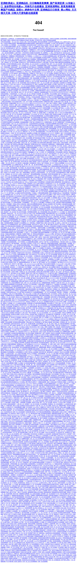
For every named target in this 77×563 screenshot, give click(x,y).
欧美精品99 (54, 375)
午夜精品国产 (41, 284)
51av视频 (20, 363)
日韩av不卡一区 (71, 197)
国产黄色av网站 (62, 56)
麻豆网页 (14, 416)
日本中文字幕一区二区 (58, 396)
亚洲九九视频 (59, 520)
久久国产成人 (38, 105)
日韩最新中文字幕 (50, 202)
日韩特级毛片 (4, 56)
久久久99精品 (16, 86)
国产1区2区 (64, 249)
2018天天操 (4, 246)
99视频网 (21, 473)
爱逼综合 (66, 462)
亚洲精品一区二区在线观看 (17, 81)
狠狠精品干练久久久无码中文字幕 (48, 111)
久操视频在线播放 (20, 506)
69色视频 (16, 59)
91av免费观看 (69, 138)
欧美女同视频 (19, 490)
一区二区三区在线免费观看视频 (11, 256)
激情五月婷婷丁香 (22, 457)
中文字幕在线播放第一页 (58, 473)
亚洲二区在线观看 (48, 238)
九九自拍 (66, 514)
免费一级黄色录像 (38, 270)
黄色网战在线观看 (38, 101)
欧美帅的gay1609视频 (47, 117)
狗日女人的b (7, 514)
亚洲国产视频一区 (12, 78)
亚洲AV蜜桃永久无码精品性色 (62, 60)
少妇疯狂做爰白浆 (50, 386)
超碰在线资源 (16, 117)
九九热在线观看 (49, 426)
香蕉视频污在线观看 (67, 119)
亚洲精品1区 (16, 306)
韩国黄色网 (37, 259)
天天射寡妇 (61, 547)
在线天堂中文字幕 (32, 54)
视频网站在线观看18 (56, 552)
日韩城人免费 (50, 60)
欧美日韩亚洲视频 (33, 371)
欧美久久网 (23, 42)
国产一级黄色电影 (6, 430)
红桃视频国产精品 (46, 166)
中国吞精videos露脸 (6, 298)
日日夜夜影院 (72, 273)
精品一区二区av (19, 112)
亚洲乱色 (52, 271)
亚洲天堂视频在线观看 (66, 445)
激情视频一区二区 (62, 78)
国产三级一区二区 (25, 397)
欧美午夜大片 (36, 224)
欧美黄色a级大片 (10, 48)
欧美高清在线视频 (70, 437)
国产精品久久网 (59, 234)
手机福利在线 (57, 317)
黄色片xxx (44, 479)
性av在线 (21, 90)
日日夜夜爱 (19, 270)
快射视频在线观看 (41, 213)
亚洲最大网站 (42, 112)
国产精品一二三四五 (64, 108)
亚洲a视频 (18, 249)
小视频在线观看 (59, 144)
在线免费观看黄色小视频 (56, 158)
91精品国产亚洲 (24, 199)
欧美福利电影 (38, 145)
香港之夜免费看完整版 (47, 336)
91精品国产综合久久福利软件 (59, 497)
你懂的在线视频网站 (31, 147)
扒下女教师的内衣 (12, 97)
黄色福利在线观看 (27, 514)
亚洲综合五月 (23, 62)
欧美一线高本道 (5, 440)
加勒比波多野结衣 (23, 235)
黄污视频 (68, 232)
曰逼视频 (38, 363)
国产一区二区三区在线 (42, 191)
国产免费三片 (11, 490)
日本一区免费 (60, 229)
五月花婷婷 (54, 293)
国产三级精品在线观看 (25, 224)
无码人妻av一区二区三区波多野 (63, 303)
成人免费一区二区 (36, 416)
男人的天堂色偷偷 (47, 196)
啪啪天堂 (27, 386)
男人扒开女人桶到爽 (25, 372)
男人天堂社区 (10, 150)
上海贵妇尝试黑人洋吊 (7, 364)
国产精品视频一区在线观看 (29, 512)
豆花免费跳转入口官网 (21, 352)
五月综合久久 (15, 500)
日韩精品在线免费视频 (10, 369)
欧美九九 (27, 156)
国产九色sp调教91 (48, 194)
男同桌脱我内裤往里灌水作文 (45, 216)
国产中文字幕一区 (28, 270)
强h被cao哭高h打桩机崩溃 (40, 70)
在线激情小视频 (55, 451)
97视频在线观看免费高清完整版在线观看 (16, 355)
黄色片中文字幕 (16, 139)
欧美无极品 (14, 179)
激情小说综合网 (64, 81)
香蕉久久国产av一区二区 (23, 413)
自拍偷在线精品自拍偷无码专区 (13, 446)
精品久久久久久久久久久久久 (38, 103)
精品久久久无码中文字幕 (22, 297)
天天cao (27, 182)
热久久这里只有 (63, 441)
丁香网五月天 (35, 186)
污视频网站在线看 (63, 273)
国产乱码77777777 (18, 120)
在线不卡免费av (69, 522)
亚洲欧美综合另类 (36, 144)
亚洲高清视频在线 (15, 487)
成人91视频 (68, 460)
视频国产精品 (40, 223)
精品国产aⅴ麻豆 (5, 438)
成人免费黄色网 (50, 75)
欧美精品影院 (16, 401)
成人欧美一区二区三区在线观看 (63, 459)
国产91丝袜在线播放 (27, 226)
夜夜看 (13, 251)
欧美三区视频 (28, 230)
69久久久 (46, 120)
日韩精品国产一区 (8, 221)
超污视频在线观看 (69, 156)
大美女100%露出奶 (50, 432)
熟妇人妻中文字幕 (11, 492)
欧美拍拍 (12, 267)
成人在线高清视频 (36, 117)
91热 (15, 556)
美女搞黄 (49, 331)
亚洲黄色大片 (55, 423)
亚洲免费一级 (44, 493)
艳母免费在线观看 (48, 127)
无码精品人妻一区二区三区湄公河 (22, 478)
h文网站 (68, 43)
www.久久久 (26, 453)
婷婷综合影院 (48, 438)
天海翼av (34, 193)
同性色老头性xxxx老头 (50, 531)
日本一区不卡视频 (28, 101)
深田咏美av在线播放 (12, 90)
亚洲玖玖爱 (10, 213)
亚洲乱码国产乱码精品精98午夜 (35, 341)
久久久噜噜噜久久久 (25, 330)
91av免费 (64, 51)
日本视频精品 (46, 87)
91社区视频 (39, 451)
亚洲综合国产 (14, 67)
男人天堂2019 (16, 128)
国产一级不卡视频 (22, 158)
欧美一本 (35, 262)
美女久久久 (9, 254)
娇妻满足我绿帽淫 (63, 161)
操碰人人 (55, 196)
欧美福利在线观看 (41, 86)
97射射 (45, 160)
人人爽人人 (27, 232)
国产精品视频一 (16, 243)
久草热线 (70, 423)
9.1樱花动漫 (41, 426)
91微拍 (32, 453)
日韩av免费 (52, 380)
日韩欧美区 (56, 216)
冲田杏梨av (33, 223)
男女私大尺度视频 (16, 317)
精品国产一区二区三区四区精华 (63, 45)
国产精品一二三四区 (69, 383)
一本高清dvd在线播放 (41, 76)
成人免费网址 (54, 360)
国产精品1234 (14, 273)
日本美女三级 (10, 182)
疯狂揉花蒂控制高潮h (42, 408)
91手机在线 (64, 533)
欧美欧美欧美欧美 (28, 95)
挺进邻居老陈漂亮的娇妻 (27, 177)
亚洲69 (61, 311)
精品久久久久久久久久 (13, 415)
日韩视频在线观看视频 (37, 119)
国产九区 (56, 465)
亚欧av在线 (70, 56)
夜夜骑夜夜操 (47, 492)
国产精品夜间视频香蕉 (18, 497)
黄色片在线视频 (54, 120)
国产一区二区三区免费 (56, 64)
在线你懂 (58, 202)
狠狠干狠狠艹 (68, 207)
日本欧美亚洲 (35, 539)
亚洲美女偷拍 (33, 139)
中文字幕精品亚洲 (17, 138)
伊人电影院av (48, 248)
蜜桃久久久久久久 (51, 199)
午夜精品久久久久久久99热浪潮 (42, 355)
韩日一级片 (23, 519)
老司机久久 (29, 385)
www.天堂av (36, 407)
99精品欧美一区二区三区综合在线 (43, 429)
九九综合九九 (35, 375)
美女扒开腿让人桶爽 (18, 149)
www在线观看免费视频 (15, 549)
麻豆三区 (20, 416)
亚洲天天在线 (35, 402)
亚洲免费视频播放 (57, 248)
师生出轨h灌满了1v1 (53, 212)
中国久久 (31, 229)
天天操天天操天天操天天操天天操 (55, 415)
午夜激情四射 (13, 93)
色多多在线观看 (36, 97)
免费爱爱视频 (51, 152)
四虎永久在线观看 (30, 190)
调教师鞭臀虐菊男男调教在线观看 (26, 43)
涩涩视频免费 (18, 68)
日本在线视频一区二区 (47, 257)
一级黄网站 (38, 196)
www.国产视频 (55, 353)
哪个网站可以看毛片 (53, 224)
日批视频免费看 (27, 268)
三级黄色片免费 (40, 171)
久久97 (51, 317)
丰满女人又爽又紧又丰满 (47, 253)
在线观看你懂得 (44, 92)
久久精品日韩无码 (25, 59)
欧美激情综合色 (16, 419)
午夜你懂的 (31, 180)
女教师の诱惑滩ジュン (15, 558)
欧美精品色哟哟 (46, 57)
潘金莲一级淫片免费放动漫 (21, 73)
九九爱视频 (54, 197)
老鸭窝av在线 (71, 497)
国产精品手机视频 (47, 177)
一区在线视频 (70, 301)
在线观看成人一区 (16, 65)
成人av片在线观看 (60, 213)
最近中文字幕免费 (48, 188)
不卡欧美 (35, 350)
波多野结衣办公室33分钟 (21, 160)
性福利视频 (23, 82)
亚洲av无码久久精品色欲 (20, 204)
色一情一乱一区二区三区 (14, 349)
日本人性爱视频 (22, 100)
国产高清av (63, 224)
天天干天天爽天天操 (63, 553)
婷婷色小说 (45, 267)
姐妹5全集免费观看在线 (38, 427)
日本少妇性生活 (33, 254)
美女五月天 (19, 437)
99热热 (5, 172)
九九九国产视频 (10, 506)
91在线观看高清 (54, 260)
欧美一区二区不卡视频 (44, 197)
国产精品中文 (13, 180)
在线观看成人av (24, 130)
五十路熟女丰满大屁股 (37, 397)
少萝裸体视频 (26, 76)
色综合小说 (55, 405)
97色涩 (27, 527)
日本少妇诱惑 (34, 448)
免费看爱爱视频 (46, 282)
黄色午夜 (64, 223)
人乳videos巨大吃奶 (60, 342)
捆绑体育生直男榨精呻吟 (62, 251)
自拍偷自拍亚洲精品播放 (23, 245)
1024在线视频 (8, 142)
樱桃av (57, 46)
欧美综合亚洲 (61, 65)
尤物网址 (32, 495)
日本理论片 (30, 257)
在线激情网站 (26, 114)
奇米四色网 (7, 311)
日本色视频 (45, 145)
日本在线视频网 (37, 57)
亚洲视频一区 (13, 331)
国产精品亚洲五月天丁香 (35, 141)
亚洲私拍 (64, 190)
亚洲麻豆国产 (38, 333)
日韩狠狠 (65, 292)
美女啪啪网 (31, 290)
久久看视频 (20, 481)
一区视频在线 (37, 256)
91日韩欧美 (37, 336)
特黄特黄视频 (66, 171)
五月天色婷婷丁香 (70, 177)
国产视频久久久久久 (42, 281)
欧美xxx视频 (62, 301)
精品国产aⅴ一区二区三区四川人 (31, 391)
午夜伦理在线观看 (32, 42)
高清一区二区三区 (63, 164)
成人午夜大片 (18, 84)
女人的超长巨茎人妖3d (21, 57)
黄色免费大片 (51, 303)
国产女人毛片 (47, 536)
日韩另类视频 (16, 142)
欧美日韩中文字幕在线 (61, 86)
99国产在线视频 (50, 86)
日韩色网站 (72, 418)
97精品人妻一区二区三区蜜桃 (29, 142)
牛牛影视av (22, 382)
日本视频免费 (25, 445)
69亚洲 (9, 215)
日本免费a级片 (28, 286)
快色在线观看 (45, 276)
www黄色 (49, 473)
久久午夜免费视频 (10, 218)
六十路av (53, 279)
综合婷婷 (51, 46)
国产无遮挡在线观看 (65, 401)
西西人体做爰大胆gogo (55, 193)
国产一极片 (10, 377)
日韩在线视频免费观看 (70, 97)
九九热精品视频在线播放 (9, 46)
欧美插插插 (54, 90)
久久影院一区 (43, 152)
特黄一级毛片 (38, 237)
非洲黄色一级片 (59, 133)
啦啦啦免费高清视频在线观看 (63, 416)
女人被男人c (19, 75)
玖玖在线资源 (23, 443)
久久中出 (41, 555)
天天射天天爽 (62, 402)
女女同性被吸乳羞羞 (39, 316)
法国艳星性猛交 (36, 251)
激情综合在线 (48, 528)
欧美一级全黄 (56, 327)
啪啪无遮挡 (71, 226)
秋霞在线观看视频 (38, 226)
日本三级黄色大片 (23, 136)
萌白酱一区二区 (69, 101)
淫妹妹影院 (51, 308)
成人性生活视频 (29, 333)
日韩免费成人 (21, 97)
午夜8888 (42, 457)
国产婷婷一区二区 (61, 49)
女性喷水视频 (71, 249)
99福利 (61, 514)
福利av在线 (12, 424)
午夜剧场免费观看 (26, 380)
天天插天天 (46, 141)
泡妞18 (13, 550)
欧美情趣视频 (64, 451)
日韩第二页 (42, 199)
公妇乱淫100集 (67, 158)
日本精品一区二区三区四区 (29, 65)
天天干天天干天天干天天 (64, 111)
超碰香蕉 (72, 267)
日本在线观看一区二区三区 (34, 249)
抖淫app (66, 123)
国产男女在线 (34, 386)
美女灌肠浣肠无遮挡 (58, 372)
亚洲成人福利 (19, 465)
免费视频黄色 (17, 260)
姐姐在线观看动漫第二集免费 (30, 89)
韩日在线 (58, 215)
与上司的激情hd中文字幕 (37, 320)
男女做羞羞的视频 (20, 527)
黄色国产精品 (34, 314)
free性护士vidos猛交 (57, 186)
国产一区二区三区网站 (57, 71)
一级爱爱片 (17, 109)
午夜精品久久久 (42, 95)
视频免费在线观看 (57, 413)
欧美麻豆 (23, 260)
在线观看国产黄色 (12, 279)
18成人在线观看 (50, 364)
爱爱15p (36, 98)
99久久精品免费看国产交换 (69, 215)
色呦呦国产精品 (52, 218)
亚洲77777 (14, 300)
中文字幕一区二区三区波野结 (61, 298)
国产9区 (46, 242)
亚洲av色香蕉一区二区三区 (46, 379)
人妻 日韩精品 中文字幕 (21, 275)
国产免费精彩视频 (49, 51)
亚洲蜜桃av (33, 59)
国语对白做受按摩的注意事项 (64, 246)
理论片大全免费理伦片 (27, 238)
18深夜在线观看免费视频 (7, 385)
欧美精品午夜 (17, 134)
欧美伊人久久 (54, 100)
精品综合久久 (49, 506)
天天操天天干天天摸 (17, 171)
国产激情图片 (50, 558)
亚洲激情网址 (32, 464)
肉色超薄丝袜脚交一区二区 (58, 139)
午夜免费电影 (41, 182)
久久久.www (70, 317)
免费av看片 (44, 243)
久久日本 (49, 508)
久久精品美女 (56, 390)
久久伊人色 (54, 78)
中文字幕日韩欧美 (65, 194)
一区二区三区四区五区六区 (61, 457)
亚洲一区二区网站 (46, 287)
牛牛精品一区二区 (61, 199)
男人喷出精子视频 (30, 167)
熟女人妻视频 (63, 235)
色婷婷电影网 (19, 421)
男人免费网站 (44, 53)
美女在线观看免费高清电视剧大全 (29, 347)
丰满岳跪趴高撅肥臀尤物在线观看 (54, 123)
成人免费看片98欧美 (54, 267)
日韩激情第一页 (23, 216)
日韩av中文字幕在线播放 (15, 293)
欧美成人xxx (58, 419)
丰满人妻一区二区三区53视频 (43, 405)
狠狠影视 (52, 87)
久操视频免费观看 (10, 336)
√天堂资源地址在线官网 (58, 76)
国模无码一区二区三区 (29, 131)
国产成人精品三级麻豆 (65, 542)
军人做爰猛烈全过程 (54, 130)
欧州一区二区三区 (69, 191)
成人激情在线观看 (32, 306)
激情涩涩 (66, 152)
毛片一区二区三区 (8, 504)
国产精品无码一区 (71, 213)
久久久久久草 (60, 264)
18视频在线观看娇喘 (9, 284)
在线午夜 (17, 460)
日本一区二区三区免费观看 (29, 561)
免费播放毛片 (33, 49)
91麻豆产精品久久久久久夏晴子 (44, 156)
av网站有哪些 (11, 249)
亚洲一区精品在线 (20, 190)
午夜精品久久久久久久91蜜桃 (67, 68)
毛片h (41, 109)
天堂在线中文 (32, 275)
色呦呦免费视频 (37, 556)
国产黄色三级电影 (24, 393)
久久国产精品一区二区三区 (27, 153)
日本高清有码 (30, 260)
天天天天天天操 (7, 416)
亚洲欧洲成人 (72, 130)
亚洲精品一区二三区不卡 (10, 183)
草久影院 (51, 251)
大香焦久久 (24, 109)
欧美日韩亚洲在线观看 (9, 380)
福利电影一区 (65, 106)
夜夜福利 (60, 393)
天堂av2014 (14, 100)
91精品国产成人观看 (65, 116)
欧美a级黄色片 (55, 68)
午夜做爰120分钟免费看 (55, 190)
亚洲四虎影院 (59, 227)
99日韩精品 (65, 475)
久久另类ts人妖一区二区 (24, 93)
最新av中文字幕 (50, 316)
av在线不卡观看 (50, 290)
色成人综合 (37, 215)
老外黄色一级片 (40, 265)
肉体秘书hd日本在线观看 (69, 527)
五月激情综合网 (53, 399)
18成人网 (11, 166)
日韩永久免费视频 (60, 163)
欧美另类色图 (31, 196)
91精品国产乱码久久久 (24, 331)
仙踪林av (30, 339)
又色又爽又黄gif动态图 (52, 131)
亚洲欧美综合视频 (48, 475)
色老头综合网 (70, 117)
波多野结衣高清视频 (6, 451)
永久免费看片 (71, 284)
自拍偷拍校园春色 (12, 240)
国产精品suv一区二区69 (65, 73)
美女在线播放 (54, 93)
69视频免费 (17, 377)
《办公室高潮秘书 (22, 45)
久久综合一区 (21, 279)
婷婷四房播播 (47, 108)
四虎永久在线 (11, 112)
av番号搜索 (45, 62)
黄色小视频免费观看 (62, 478)
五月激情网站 (10, 116)
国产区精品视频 (11, 555)
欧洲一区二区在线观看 (64, 237)
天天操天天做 (70, 481)
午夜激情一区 (70, 402)
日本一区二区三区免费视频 (18, 147)
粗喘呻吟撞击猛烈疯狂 (27, 201)
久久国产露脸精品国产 (17, 248)
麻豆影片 (47, 210)
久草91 (11, 84)
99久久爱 (35, 385)
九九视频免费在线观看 (32, 242)
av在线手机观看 (25, 460)
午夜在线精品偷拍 (63, 399)
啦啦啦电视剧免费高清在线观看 (60, 166)
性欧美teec (25, 116)
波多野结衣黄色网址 (25, 193)
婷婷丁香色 (57, 194)
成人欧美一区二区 (48, 514)
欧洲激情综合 (67, 464)
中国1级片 (36, 100)
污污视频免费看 (50, 227)
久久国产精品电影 (45, 470)
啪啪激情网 (45, 249)
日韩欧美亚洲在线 (18, 517)
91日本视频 (49, 171)
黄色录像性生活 (57, 179)
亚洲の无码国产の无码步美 (18, 145)
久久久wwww (69, 342)
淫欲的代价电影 (21, 308)
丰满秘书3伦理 (22, 60)
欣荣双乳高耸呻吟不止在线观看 (10, 122)
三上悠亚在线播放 (10, 479)
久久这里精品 (50, 319)
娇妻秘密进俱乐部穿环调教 (31, 185)
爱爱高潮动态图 (19, 56)
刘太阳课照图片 (71, 531)
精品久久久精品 (62, 197)
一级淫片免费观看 (33, 48)
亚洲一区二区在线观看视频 (41, 201)
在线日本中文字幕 (37, 478)
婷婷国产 (53, 282)
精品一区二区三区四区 (26, 256)
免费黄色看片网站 (48, 101)
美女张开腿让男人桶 (42, 278)
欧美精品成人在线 (56, 106)
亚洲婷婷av (31, 525)
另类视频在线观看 (32, 212)
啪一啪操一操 (33, 150)
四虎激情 (3, 213)
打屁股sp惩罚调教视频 (51, 519)
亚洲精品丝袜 (71, 235)
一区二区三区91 (15, 42)
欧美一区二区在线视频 (11, 175)
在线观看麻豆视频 (42, 65)
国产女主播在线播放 (53, 81)
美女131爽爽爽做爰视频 (68, 408)
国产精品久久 (25, 51)
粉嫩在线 (65, 443)
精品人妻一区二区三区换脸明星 (30, 430)
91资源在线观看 (69, 511)
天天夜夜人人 (24, 415)
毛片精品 (55, 136)
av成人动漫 (67, 264)
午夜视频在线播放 (11, 308)
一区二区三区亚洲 (50, 172)
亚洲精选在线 (30, 145)
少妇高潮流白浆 (8, 412)
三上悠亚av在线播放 (61, 380)
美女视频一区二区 (57, 345)
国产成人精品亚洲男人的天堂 (27, 503)
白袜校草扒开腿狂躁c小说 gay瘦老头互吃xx (59, 42)
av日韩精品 (72, 166)
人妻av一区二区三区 (12, 327)
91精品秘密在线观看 (67, 204)
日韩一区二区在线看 (49, 149)
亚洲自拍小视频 (61, 382)
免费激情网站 (27, 517)
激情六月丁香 (15, 82)
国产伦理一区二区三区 (16, 462)
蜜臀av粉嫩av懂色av (30, 396)
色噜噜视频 (7, 67)
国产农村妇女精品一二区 (65, 136)
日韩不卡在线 (42, 331)
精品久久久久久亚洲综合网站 (26, 536)
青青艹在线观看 (48, 179)
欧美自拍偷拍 (32, 216)
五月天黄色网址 (47, 136)
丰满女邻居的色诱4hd (57, 208)
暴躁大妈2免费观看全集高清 (34, 204)
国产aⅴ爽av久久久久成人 (35, 501)
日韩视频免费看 (24, 122)
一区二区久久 (26, 509)
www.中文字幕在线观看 (7, 470)
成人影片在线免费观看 (55, 119)
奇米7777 (57, 112)
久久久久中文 (34, 460)
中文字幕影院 (53, 369)
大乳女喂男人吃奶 (16, 530)
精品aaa (48, 90)
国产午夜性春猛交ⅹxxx (64, 93)
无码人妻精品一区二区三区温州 (30, 64)
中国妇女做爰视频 (71, 46)
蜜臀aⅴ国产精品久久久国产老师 (27, 281)
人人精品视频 (72, 123)
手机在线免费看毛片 (23, 300)
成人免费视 (22, 273)
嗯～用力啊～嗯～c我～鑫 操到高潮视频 (32, 164)
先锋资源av (42, 533)
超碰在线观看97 (72, 212)
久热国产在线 (32, 360)
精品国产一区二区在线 (10, 212)
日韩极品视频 (12, 103)
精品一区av (48, 155)
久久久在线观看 (53, 161)
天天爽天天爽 (36, 293)
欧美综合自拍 (66, 53)
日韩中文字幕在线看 (38, 120)
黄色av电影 (47, 360)
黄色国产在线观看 (36, 93)
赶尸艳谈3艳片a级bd (15, 440)
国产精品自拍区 (28, 248)
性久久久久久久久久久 (53, 89)
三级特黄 (63, 289)
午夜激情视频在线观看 (7, 232)
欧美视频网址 (11, 352)
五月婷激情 (37, 470)
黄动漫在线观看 (63, 287)
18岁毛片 (68, 183)
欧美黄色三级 (18, 207)
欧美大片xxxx (16, 451)
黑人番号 (51, 323)
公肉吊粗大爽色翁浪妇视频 (11, 169)
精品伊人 (18, 471)
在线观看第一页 (15, 360)
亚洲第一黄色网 (64, 484)
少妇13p (16, 473)
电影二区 (57, 323)
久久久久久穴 (69, 163)
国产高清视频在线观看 (20, 287)
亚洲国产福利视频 (41, 60)
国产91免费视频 (45, 356)
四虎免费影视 (21, 175)
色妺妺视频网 (23, 290)
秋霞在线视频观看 (22, 106)
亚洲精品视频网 (39, 536)
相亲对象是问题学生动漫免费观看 (24, 155)
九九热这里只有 (60, 432)
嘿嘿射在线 (72, 319)
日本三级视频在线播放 (19, 498)
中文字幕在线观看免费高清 (31, 295)
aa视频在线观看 (31, 60)
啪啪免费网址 (26, 172)
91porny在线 (24, 194)
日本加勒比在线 (69, 122)
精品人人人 (21, 508)
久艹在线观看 (40, 396)
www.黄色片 (60, 383)
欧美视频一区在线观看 (51, 221)
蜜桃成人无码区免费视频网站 (55, 347)
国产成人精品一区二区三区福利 (29, 128)
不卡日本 (30, 57)
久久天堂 (11, 73)
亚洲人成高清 (18, 561)
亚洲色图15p (37, 177)
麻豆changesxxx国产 (60, 504)
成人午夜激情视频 (43, 212)
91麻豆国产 (25, 317)
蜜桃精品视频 (19, 295)
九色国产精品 (67, 150)
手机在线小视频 (53, 62)
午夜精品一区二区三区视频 (11, 62)
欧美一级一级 (9, 161)
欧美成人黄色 (26, 208)
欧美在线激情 (47, 306)
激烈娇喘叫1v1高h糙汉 (53, 352)
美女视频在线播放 (6, 268)
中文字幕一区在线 (62, 145)
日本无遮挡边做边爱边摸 (35, 160)
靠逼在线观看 (69, 517)
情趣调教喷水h (13, 79)
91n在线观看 (7, 333)
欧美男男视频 (36, 253)
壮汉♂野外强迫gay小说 (26, 70)
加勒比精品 (22, 334)
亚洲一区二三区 (64, 141)
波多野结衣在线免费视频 (30, 441)
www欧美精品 (29, 528)
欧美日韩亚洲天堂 (71, 424)
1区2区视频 (34, 232)
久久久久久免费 (45, 71)
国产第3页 (29, 308)
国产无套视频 (12, 253)
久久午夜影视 (45, 251)
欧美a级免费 (30, 158)
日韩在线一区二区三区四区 (27, 451)
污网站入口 (54, 155)
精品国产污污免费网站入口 (17, 71)
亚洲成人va (14, 185)
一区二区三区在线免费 (50, 292)
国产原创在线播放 (12, 257)
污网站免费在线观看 (43, 193)
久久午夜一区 (58, 270)
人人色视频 (55, 164)
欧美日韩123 (55, 371)
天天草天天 (14, 235)
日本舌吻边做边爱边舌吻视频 (42, 68)
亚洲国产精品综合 (68, 103)
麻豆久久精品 (24, 429)
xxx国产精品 (17, 53)
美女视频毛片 (20, 127)
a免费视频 (42, 511)
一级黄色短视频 (66, 95)
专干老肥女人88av (56, 471)
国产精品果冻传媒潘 (67, 128)
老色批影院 (44, 174)
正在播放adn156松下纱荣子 (48, 246)
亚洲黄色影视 (63, 67)
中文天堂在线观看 (52, 430)
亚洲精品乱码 (34, 555)
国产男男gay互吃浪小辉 (49, 556)
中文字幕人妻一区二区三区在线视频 (55, 138)
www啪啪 (17, 193)
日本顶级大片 (25, 139)
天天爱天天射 (4, 199)
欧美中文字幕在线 (45, 410)
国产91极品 (13, 325)
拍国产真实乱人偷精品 (15, 51)
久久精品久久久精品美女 (60, 125)
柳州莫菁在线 (23, 304)
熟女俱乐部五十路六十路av (37, 327)
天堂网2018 (41, 139)
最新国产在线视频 (24, 500)
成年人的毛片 (62, 196)
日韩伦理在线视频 (6, 42)
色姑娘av (22, 528)
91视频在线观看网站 (17, 259)
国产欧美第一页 (52, 70)
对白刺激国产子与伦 (31, 175)
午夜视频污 (9, 204)
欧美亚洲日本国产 (32, 45)
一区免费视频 (72, 292)
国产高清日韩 (63, 278)
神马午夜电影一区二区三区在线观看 (40, 207)
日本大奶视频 (55, 374)
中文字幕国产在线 (59, 156)
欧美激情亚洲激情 (44, 342)
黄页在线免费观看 (43, 42)
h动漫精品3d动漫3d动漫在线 (27, 405)
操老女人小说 (67, 48)
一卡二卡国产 (18, 76)
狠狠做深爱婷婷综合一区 (26, 262)
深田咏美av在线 (7, 347)
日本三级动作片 (65, 267)
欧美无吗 (8, 186)
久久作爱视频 (12, 45)
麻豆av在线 (16, 405)
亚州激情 (26, 424)
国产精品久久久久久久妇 (36, 51)
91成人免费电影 (17, 191)
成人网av (35, 508)
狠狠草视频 (7, 323)
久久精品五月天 (9, 407)
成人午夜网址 (28, 374)
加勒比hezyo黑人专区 (33, 519)
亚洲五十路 (29, 273)
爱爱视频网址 (48, 219)
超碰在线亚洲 (58, 253)
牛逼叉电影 (7, 144)
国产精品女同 (53, 134)
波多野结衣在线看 (23, 523)
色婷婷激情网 (28, 508)
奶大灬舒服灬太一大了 (68, 413)
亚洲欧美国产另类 (59, 101)
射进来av (28, 97)
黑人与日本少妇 (61, 221)
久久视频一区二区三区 (61, 259)
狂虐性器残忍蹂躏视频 (43, 232)
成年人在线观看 (39, 84)
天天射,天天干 (36, 243)
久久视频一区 (63, 212)
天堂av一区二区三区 (61, 509)
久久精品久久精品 (61, 169)
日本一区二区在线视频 (58, 528)
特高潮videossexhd (54, 301)
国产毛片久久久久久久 (11, 508)
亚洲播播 (46, 301)
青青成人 (70, 190)
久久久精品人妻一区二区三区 (12, 390)
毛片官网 (36, 81)
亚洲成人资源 (48, 114)
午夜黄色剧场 (59, 358)
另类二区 (51, 45)
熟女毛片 (47, 311)
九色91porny (30, 100)
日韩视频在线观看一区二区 (13, 229)
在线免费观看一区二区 (55, 128)
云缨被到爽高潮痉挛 (43, 54)
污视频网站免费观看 (24, 493)
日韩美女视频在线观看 (10, 43)
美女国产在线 (7, 484)
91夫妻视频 (61, 349)
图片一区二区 (55, 147)
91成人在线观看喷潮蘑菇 (23, 87)
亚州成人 (72, 449)
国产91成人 (27, 119)
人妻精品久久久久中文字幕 (51, 235)
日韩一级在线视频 (35, 78)
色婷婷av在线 (56, 142)
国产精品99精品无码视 (35, 125)
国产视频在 (56, 219)
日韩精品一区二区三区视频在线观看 (41, 517)
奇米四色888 (34, 434)
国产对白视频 (57, 204)
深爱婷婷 (39, 87)
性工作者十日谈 (26, 134)
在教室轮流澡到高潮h (18, 386)
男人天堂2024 (11, 275)
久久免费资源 (10, 68)
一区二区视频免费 (61, 279)
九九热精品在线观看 (21, 303)
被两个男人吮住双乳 (70, 547)
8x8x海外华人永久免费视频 (54, 95)
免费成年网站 (62, 405)
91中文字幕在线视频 (6, 379)
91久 (29, 317)
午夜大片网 (35, 330)
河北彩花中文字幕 (44, 448)
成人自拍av (8, 139)
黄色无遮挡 (47, 139)
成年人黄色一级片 (55, 344)
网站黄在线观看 (36, 71)
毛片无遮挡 (65, 328)
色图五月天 (31, 136)
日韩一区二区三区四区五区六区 (19, 123)
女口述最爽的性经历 (13, 224)
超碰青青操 (39, 523)
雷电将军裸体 (28, 473)
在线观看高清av (57, 506)
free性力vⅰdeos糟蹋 (7, 260)
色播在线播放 (32, 108)
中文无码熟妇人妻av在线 (59, 508)
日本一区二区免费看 (70, 356)
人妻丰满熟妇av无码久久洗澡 (58, 424)
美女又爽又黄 (15, 92)
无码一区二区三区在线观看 (63, 556)
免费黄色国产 (25, 49)
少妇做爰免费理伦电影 (17, 286)
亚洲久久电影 (63, 412)
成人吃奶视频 (40, 289)
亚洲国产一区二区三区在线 (32, 404)
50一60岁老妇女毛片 (19, 350)
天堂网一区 (35, 112)
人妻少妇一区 (71, 145)
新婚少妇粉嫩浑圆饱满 (13, 552)
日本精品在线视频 (23, 108)
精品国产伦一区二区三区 (23, 325)
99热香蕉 (23, 98)
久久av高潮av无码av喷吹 (48, 367)
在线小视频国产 (59, 448)
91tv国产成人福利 (52, 273)
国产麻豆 (69, 90)
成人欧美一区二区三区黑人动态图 (35, 311)
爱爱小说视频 (64, 130)
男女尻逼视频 (56, 331)
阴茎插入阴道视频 (20, 342)
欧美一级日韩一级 (36, 276)
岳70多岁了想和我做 (30, 227)
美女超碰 (67, 188)
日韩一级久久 (7, 138)
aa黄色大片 (47, 320)
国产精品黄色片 (60, 43)
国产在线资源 (20, 188)
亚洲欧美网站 (16, 372)
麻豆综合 (40, 306)
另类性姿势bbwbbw (11, 292)
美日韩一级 (19, 391)
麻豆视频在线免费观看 (46, 390)
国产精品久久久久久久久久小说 (54, 48)
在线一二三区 (32, 415)
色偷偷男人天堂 (31, 183)
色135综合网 (25, 229)
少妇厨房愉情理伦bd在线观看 (57, 54)
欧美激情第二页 (71, 49)
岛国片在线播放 (11, 391)
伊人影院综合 (12, 413)
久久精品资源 (50, 504)
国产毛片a (19, 48)
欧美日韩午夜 (25, 161)
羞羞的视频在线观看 (53, 243)
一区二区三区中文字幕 (20, 213)
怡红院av (49, 76)
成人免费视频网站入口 (13, 70)
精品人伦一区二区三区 (59, 117)
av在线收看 (62, 465)
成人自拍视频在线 (24, 67)
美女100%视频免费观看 (66, 112)
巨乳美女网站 (24, 360)
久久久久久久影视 (30, 127)
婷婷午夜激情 (61, 482)
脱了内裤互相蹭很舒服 (43, 169)
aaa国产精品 (72, 468)
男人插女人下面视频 (39, 290)
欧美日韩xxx (57, 51)
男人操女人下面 (31, 287)
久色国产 (73, 100)
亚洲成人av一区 (29, 81)
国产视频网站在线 (71, 54)
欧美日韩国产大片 (59, 257)
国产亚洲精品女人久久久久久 (46, 133)
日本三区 (3, 48)
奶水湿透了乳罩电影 (26, 243)
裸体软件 (56, 514)
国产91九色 (24, 323)
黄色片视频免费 (11, 158)
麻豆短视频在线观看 (64, 120)
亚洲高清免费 (53, 237)
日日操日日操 (4, 262)
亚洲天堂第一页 (22, 257)
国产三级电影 (46, 333)
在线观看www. (71, 380)
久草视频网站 (34, 325)
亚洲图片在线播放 (70, 229)
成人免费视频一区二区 (12, 216)
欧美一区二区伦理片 (17, 215)
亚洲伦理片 (61, 180)
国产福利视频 (23, 538)
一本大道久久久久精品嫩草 (37, 202)
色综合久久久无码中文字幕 (41, 334)
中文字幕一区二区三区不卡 (14, 131)
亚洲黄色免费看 (11, 205)
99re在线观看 (4, 320)
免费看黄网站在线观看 (42, 495)
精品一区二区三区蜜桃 (16, 448)
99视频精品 (12, 56)
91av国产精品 (53, 435)
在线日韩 (40, 514)
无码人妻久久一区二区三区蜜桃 (44, 73)
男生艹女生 (28, 71)
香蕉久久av (39, 435)
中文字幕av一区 (70, 76)
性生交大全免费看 (65, 352)
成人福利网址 (46, 93)
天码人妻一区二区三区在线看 (14, 114)
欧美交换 (49, 481)
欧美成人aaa (69, 519)
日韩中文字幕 (50, 407)
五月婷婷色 (8, 541)
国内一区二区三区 (8, 54)
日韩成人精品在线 (63, 230)
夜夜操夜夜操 (38, 520)
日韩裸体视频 (26, 298)
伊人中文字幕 (39, 136)
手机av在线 (6, 79)
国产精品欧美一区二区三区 (56, 153)
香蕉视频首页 (41, 150)
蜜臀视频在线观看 (42, 59)
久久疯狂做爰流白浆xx (33, 457)
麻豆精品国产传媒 (43, 128)
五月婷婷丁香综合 (45, 205)
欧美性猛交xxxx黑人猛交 (21, 312)
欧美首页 (38, 287)
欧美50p (45, 449)
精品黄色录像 (44, 81)
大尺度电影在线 (51, 338)
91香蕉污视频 (15, 271)
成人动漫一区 (18, 116)
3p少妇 (65, 71)
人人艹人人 (31, 355)
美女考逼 (65, 361)
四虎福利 (24, 48)
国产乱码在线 (37, 79)
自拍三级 (11, 544)
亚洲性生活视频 (57, 114)
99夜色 (48, 309)
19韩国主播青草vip (43, 130)
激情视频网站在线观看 (19, 454)
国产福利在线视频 (39, 528)
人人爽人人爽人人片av (64, 155)
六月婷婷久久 (43, 338)
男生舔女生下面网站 (33, 109)
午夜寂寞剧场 (45, 377)
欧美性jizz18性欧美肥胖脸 (38, 172)
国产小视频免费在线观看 (69, 498)
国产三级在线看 (54, 82)
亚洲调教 (28, 402)
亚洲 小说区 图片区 (59, 188)
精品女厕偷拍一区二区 (65, 371)
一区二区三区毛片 (10, 163)
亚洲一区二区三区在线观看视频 (54, 427)
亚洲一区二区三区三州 (56, 527)
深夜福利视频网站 (65, 323)
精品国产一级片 (14, 438)
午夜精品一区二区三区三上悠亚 (13, 174)
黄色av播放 (33, 319)
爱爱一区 (10, 278)
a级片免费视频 (28, 465)
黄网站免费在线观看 (63, 98)
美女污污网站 (59, 150)
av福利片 (41, 235)
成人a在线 (33, 156)
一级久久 (19, 208)
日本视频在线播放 (10, 289)
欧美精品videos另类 (58, 460)
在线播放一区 (35, 75)
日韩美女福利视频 (36, 377)
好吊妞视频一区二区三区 (48, 79)
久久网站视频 (4, 51)
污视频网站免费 (29, 345)
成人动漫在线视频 (31, 271)
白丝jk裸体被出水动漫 (59, 336)
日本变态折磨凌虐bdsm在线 (13, 64)
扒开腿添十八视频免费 (37, 298)
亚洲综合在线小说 (19, 182)
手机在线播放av (5, 358)
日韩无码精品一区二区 (24, 276)
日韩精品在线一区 (34, 418)
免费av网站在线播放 (44, 295)
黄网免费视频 (27, 75)
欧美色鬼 (3, 243)
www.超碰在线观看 (16, 202)
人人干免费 (72, 230)
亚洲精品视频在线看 (7, 111)
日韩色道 (73, 523)
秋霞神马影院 (66, 281)
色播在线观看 (40, 221)
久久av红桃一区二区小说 (37, 114)
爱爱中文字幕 (37, 423)
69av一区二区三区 (17, 186)
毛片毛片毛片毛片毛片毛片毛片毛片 (59, 92)
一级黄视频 (13, 201)
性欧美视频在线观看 (23, 78)
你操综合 (6, 105)
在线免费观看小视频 (11, 363)
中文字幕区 (21, 167)
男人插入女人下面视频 (29, 191)
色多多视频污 (39, 180)
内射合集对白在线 (8, 149)
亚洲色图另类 (6, 270)
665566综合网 (18, 196)
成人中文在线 (7, 82)
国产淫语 (36, 379)
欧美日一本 (34, 558)
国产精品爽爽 (64, 493)
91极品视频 (25, 163)
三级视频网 (31, 367)
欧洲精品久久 (10, 553)
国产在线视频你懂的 (68, 270)
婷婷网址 (36, 456)
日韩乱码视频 (64, 142)
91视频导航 (18, 234)
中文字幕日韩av (61, 185)
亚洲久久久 (51, 449)
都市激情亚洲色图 (7, 128)
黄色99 (43, 286)
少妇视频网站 (25, 202)
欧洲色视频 (10, 473)
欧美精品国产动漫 (30, 410)
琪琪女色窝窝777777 (67, 330)
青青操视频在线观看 (16, 268)
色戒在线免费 (12, 106)
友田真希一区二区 (39, 345)
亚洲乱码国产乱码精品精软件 (29, 197)
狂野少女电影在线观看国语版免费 (46, 49)
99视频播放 (40, 67)
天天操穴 (64, 470)
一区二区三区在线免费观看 (31, 522)
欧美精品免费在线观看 (22, 237)
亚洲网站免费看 (50, 150)
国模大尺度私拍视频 (47, 125)
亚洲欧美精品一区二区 (51, 122)
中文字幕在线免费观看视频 (35, 116)
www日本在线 (6, 360)
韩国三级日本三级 (18, 246)
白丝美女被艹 (16, 153)
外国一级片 (49, 103)
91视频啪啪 (59, 386)
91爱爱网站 (13, 358)
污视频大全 (32, 73)
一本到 (18, 130)
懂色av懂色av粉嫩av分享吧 (67, 407)
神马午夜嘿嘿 (40, 366)
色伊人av (23, 249)
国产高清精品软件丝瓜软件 (34, 62)
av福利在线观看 (11, 208)
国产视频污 (4, 131)
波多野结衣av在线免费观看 (54, 328)
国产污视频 (33, 208)
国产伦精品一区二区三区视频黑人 (48, 262)
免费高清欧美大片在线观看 (43, 43)
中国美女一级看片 (58, 103)
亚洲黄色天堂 (7, 264)
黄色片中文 (43, 185)
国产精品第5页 (58, 53)
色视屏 (2, 237)
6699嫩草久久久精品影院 (45, 434)
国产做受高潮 (10, 196)
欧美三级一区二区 (11, 457)
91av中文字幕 (47, 164)
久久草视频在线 (26, 186)
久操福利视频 (14, 545)
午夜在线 (3, 216)
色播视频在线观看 (23, 111)
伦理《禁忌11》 (34, 388)
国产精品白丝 (33, 67)
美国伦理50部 (48, 289)
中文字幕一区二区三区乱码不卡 (64, 79)
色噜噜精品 (63, 105)
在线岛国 (11, 230)
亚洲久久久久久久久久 (21, 218)
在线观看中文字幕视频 (65, 82)
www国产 (53, 43)
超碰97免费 (8, 156)
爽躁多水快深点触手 (22, 394)
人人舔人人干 (42, 147)
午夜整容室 (72, 92)
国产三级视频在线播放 (63, 339)
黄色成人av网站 (28, 358)
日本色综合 (50, 443)
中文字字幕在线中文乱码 (55, 281)
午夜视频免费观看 (64, 89)
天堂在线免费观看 (60, 363)
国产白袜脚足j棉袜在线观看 (37, 462)
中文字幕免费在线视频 (57, 97)
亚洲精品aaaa (20, 344)
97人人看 (3, 150)
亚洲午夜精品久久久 (63, 375)
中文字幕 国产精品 (52, 98)
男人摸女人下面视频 (41, 490)
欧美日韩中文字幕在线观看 (58, 297)
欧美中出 (10, 309)
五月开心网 (71, 71)
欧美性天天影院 (22, 183)
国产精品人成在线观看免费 (65, 341)
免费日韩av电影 (17, 95)
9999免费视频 (67, 134)
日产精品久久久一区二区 (40, 481)
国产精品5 (11, 371)
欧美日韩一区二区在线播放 (65, 84)
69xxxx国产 (29, 350)
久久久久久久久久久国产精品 (35, 264)
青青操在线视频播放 (38, 234)
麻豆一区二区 (58, 316)
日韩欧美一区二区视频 (64, 57)
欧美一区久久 (5, 98)
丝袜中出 (8, 243)
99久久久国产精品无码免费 (57, 295)
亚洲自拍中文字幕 (37, 465)
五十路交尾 (65, 114)
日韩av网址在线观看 (40, 229)
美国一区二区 (61, 430)
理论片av (3, 419)
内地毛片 (11, 105)
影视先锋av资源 (59, 397)
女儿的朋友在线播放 (64, 456)
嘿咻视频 (44, 363)
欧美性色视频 (30, 334)
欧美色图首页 (17, 221)
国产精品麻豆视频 (25, 117)
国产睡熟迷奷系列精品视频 (62, 75)
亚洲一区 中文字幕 (17, 298)
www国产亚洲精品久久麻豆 (55, 59)
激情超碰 (61, 490)
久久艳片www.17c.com (7, 134)
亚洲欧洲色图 (64, 167)
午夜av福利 (62, 46)
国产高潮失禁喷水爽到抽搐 (44, 142)
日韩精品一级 (56, 289)
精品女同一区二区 (6, 530)
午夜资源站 (54, 57)
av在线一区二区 (42, 504)
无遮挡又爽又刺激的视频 (43, 271)
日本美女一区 (7, 171)
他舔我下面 (61, 256)
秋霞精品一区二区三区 (37, 149)
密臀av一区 (61, 453)
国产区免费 (58, 408)
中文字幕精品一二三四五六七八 (33, 56)
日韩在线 (49, 530)
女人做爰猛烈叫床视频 (65, 100)
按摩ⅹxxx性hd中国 (27, 530)
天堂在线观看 (59, 152)
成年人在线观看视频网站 (12, 219)
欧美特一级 (10, 59)
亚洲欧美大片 (49, 284)
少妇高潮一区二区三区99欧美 (38, 309)
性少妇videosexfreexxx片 (42, 153)
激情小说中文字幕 (49, 223)
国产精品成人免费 (30, 265)
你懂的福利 (27, 144)
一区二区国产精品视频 (20, 353)
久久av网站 (12, 533)
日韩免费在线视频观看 (28, 105)
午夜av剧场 (42, 386)
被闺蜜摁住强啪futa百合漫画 (56, 191)
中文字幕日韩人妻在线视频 (12, 177)
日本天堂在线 (72, 260)
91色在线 (13, 471)
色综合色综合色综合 (9, 339)
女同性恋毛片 (42, 48)
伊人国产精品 (21, 292)
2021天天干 (9, 49)
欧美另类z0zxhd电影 (43, 45)
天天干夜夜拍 (21, 242)
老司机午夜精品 (59, 437)
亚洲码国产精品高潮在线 (32, 342)
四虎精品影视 (68, 372)
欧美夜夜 (33, 87)
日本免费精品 (4, 293)
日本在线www (71, 467)
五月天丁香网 (39, 127)
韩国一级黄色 (45, 46)
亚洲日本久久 (6, 100)
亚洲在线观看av (5, 93)
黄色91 (15, 111)
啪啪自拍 (36, 92)
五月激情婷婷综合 (54, 242)
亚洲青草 (56, 73)
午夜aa (28, 377)
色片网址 (54, 84)
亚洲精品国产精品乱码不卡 (25, 79)
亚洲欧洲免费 (32, 323)
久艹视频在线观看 (45, 100)
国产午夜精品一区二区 (48, 163)
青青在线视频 (33, 130)
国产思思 (7, 235)
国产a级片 (15, 141)
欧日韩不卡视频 (15, 311)
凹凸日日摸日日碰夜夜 (21, 152)
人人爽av (51, 53)
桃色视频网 (8, 290)
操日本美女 (28, 253)
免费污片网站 (13, 367)
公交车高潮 (9, 534)
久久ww (12, 319)
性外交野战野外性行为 (28, 84)
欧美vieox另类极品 (32, 353)
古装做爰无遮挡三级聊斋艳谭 (53, 182)
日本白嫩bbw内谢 (63, 360)
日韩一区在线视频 (27, 138)
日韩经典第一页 (47, 109)
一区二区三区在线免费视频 (27, 86)
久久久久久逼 (47, 180)
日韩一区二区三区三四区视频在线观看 (33, 531)
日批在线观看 (9, 322)
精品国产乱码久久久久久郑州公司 (35, 542)
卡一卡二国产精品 (9, 193)
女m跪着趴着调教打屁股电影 (51, 116)
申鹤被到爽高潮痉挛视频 (58, 306)
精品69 (4, 49)
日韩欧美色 (59, 361)
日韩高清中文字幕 (51, 185)
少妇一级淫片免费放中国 (55, 550)
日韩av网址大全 (30, 322)
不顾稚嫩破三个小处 (14, 98)
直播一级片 (18, 105)
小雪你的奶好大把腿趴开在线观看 (31, 53)
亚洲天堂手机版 (19, 336)
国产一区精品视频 (45, 297)
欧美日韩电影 (42, 89)
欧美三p (37, 410)
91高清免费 (71, 399)
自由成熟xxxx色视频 (32, 133)
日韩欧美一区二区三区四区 (28, 221)
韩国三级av (35, 487)
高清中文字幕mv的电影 (12, 304)
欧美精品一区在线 (28, 446)
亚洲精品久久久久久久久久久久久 (34, 188)
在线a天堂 (5, 106)
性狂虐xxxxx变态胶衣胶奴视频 (40, 380)
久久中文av (15, 443)
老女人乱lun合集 (27, 293)
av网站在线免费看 (11, 87)
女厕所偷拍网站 (63, 260)
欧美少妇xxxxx (16, 379)
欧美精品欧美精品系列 (48, 416)
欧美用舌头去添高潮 (48, 467)
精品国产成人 (48, 464)
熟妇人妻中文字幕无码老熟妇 (64, 501)
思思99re (55, 402)
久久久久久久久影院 (53, 278)
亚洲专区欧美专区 (16, 323)
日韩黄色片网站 (13, 467)
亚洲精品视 (42, 75)
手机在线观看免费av (11, 242)
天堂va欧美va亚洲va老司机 (45, 175)
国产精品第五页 (63, 160)
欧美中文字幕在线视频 (54, 479)
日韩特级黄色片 (66, 541)
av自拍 (32, 76)
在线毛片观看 (50, 325)
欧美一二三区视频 (29, 259)
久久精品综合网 (9, 353)
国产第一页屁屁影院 (22, 46)
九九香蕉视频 (59, 367)
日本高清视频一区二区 (70, 133)
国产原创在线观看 (32, 426)
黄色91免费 (25, 440)
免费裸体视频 (42, 347)
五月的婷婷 (38, 367)
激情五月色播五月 (23, 180)
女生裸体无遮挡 (29, 336)
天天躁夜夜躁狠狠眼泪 (27, 379)
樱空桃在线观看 (55, 309)
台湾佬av (60, 293)
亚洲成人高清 (60, 356)
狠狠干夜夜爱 (48, 84)
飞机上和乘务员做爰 (66, 286)
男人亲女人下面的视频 (37, 179)
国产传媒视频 (54, 553)
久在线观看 (41, 219)
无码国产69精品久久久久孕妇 (21, 125)
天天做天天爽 (18, 328)
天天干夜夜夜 (11, 172)
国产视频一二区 (22, 264)
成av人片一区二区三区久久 (26, 92)
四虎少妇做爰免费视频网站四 (62, 268)
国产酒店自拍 (34, 331)
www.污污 (22, 311)
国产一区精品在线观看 (18, 227)
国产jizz (35, 95)
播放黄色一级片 (50, 350)
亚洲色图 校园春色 (54, 495)
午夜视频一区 (11, 303)
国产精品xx (63, 216)
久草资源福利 (59, 350)
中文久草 (6, 328)
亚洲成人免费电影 (6, 179)
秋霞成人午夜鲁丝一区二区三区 (34, 301)
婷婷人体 (13, 437)
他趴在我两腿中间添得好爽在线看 (63, 127)
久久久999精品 (46, 279)
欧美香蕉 (30, 456)
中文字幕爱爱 (66, 379)
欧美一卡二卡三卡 (70, 149)
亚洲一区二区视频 (29, 90)
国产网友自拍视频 (50, 265)
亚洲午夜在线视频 (53, 174)
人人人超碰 (68, 349)
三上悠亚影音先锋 (68, 404)
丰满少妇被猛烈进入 (70, 528)
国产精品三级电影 (48, 322)
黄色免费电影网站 (41, 131)
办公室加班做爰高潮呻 (68, 276)
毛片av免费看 (72, 364)
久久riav (40, 371)
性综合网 (68, 473)
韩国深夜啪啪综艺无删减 (49, 478)
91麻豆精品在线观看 (30, 289)
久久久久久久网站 (28, 215)
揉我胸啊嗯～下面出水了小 (51, 67)
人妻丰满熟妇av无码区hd (20, 54)
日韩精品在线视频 (62, 531)
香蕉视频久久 (39, 167)
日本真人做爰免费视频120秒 (14, 89)
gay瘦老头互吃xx (43, 482)
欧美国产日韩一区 (14, 262)
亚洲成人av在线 (22, 210)
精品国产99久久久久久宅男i (22, 319)
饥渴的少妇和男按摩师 (11, 136)
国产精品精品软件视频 (39, 138)
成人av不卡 (70, 279)
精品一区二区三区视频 (57, 210)
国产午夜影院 (26, 328)
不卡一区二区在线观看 (59, 183)
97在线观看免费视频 (31, 476)
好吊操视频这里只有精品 (44, 208)
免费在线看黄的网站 (48, 330)
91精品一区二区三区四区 (20, 426)
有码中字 (14, 264)
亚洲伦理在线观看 (31, 366)
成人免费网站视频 (65, 331)
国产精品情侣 (17, 49)
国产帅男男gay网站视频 (17, 144)
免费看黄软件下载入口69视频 (45, 268)
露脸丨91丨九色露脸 (38, 248)
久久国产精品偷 (40, 415)
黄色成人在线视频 (48, 204)
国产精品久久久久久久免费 (45, 460)
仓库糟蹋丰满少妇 (33, 111)
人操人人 (68, 410)
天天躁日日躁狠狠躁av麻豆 (49, 56)
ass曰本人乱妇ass (25, 314)
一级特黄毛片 (30, 369)
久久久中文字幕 (56, 517)
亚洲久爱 (59, 282)
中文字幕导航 (46, 106)
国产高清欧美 (22, 545)
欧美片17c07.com (41, 319)
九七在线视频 (36, 372)
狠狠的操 (51, 448)
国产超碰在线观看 (6, 147)
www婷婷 (63, 545)
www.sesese (21, 185)
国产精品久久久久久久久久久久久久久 (30, 166)
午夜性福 (34, 268)
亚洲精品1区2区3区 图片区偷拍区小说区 (53, 300)
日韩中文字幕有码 (64, 131)
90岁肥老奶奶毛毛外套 (58, 177)
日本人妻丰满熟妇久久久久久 (36, 394)
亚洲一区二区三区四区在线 (18, 133)
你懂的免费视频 (11, 344)
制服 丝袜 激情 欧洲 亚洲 (25, 449)
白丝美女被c (28, 112)
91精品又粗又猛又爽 (25, 552)
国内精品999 (66, 550)
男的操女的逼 (7, 276)
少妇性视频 (35, 530)
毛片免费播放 (67, 347)
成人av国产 (59, 271)
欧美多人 (70, 509)
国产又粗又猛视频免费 (11, 60)
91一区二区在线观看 (36, 484)
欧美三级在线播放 (18, 232)
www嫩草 (60, 134)
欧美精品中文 (13, 108)
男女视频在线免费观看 (28, 361)
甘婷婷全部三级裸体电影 (48, 144)
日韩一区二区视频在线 (34, 46)
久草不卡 (67, 153)
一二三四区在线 (11, 127)
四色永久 (10, 454)
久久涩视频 (45, 399)
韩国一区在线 (5, 361)
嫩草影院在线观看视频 (65, 62)
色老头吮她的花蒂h (17, 101)
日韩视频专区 (33, 163)
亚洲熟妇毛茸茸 (32, 194)
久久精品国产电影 (44, 64)
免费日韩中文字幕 (62, 70)
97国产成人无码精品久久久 (36, 122)
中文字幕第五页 (57, 438)
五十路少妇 (71, 223)
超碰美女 (8, 141)
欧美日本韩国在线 (32, 82)
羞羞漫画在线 (44, 454)
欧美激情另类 (50, 314)
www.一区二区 (55, 205)
